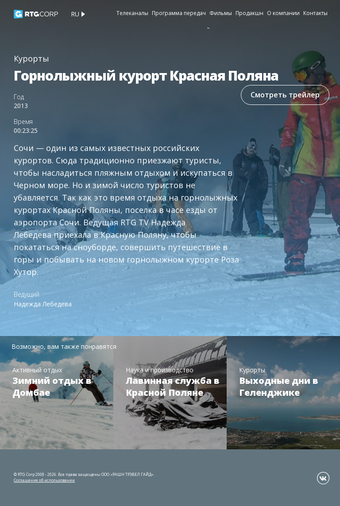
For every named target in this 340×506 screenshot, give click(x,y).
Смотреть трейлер (285, 95)
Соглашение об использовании (44, 480)
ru (75, 14)
